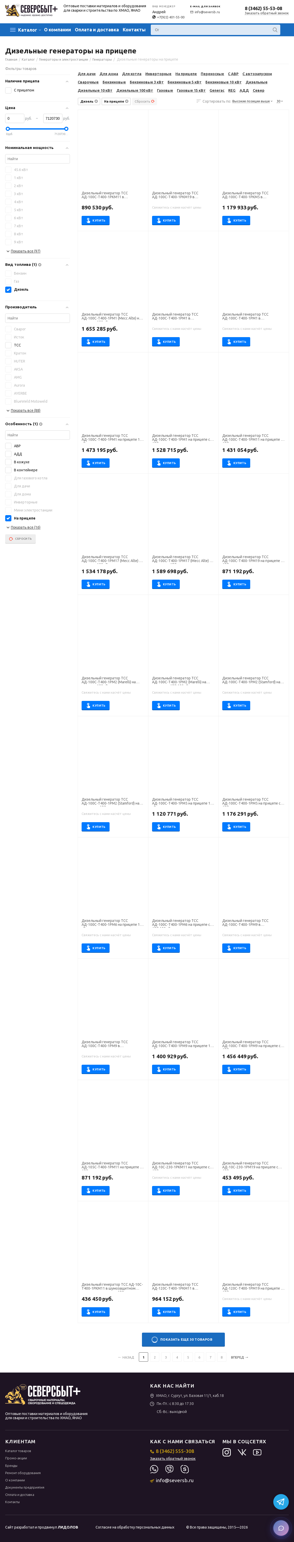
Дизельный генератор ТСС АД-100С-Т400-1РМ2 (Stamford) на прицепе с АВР (110, 802)
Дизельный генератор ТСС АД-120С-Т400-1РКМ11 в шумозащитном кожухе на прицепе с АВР (183, 1287)
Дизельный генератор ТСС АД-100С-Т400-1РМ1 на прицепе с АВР (181, 438)
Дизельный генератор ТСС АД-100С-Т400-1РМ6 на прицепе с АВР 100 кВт (181, 923)
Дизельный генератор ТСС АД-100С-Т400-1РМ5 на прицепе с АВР (251, 802)
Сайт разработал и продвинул (41, 1527)
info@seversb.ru (205, 12)
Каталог (27, 30)
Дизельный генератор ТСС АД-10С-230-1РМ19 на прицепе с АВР (250, 1165)
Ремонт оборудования (23, 1473)
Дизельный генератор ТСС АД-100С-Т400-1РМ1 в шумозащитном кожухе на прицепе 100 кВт (182, 316)
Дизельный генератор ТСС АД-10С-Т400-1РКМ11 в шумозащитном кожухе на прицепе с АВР (112, 1287)
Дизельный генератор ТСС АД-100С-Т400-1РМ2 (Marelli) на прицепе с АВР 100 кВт (179, 680)
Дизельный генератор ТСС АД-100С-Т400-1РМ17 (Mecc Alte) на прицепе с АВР (182, 559)
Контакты (134, 29)
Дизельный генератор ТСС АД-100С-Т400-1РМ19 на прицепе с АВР (252, 559)
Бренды (11, 1465)
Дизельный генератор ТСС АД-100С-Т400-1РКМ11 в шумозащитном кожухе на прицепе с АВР (113, 195)
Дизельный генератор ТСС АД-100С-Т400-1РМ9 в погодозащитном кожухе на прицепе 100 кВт (246, 923)
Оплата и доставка (97, 29)
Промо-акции (16, 1458)
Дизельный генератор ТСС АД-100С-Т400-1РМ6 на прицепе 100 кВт (113, 923)
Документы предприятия (24, 1487)
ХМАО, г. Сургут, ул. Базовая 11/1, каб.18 (187, 1396)
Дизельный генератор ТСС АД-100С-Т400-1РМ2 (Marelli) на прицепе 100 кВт (109, 680)
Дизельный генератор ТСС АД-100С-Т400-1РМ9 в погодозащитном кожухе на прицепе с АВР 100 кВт (106, 1044)
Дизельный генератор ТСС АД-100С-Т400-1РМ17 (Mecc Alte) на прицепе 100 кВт (112, 559)
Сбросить (145, 101)
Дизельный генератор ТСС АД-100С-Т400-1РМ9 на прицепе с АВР (251, 1044)
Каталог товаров (18, 1451)
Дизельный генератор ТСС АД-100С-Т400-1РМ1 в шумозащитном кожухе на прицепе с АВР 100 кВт (253, 316)
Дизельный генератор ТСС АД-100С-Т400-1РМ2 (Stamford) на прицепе (251, 680)
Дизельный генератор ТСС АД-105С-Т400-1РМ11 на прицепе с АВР (112, 1165)
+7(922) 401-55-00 (168, 17)
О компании (57, 29)
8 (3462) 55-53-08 (263, 8)
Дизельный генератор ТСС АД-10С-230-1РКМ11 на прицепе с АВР (181, 1165)
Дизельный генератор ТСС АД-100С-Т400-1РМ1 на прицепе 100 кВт (113, 438)
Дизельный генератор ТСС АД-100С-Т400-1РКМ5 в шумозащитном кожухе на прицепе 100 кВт (252, 195)
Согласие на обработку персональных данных (135, 1527)
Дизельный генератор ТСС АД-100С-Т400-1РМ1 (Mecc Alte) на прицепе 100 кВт (111, 316)
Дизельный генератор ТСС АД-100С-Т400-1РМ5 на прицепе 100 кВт (183, 802)
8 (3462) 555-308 (172, 1451)
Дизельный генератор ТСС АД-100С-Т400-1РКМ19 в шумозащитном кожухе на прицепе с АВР (183, 195)
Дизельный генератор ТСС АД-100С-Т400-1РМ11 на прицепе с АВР (252, 438)
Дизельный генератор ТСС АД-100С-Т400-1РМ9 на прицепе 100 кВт (183, 1044)
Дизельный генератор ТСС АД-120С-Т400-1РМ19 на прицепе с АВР (252, 1287)
